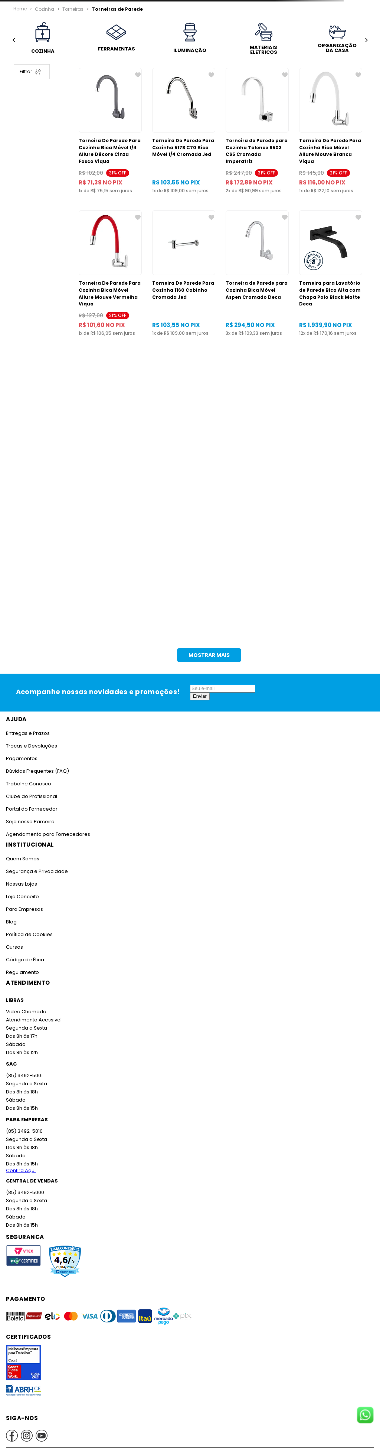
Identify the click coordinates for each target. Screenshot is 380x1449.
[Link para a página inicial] (20, 9)
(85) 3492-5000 (25, 1192)
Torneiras (72, 8)
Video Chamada (26, 1011)
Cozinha (44, 8)
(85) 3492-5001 (24, 1075)
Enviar (200, 696)
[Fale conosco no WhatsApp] (365, 1415)
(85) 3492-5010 (24, 1131)
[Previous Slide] (13, 40)
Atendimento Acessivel (34, 1019)
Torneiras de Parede (117, 8)
